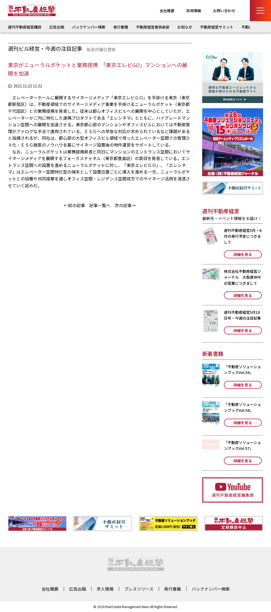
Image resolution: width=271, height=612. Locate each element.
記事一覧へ (99, 205)
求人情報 (105, 589)
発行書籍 (120, 27)
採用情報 (193, 10)
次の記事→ (125, 205)
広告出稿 (56, 27)
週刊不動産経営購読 (24, 27)
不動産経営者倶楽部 (152, 27)
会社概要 (167, 10)
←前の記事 (74, 205)
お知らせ (184, 27)
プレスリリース (138, 589)
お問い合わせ (224, 10)
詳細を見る (242, 254)
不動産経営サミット (216, 27)
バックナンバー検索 (88, 27)
